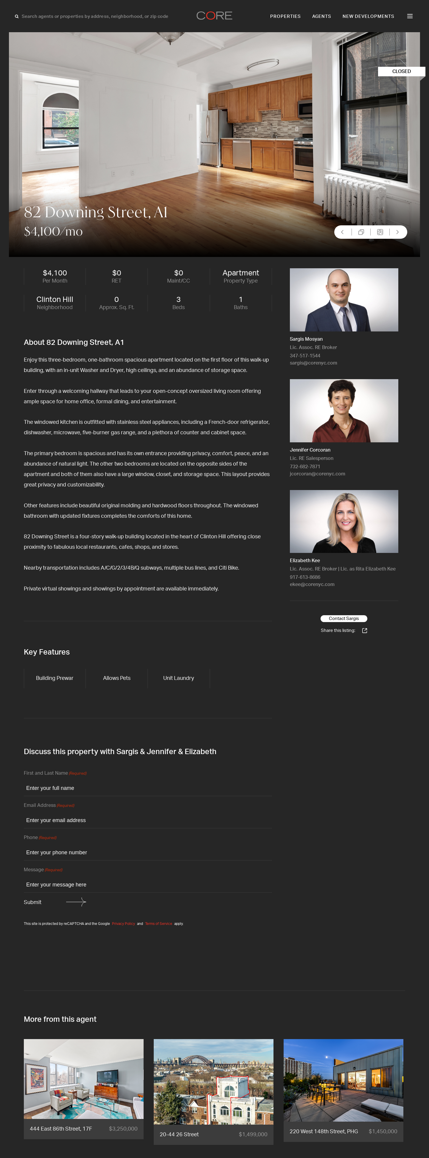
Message (43, 870)
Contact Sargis (344, 618)
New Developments (368, 16)
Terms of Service (158, 924)
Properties (285, 16)
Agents (322, 16)
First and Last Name (55, 773)
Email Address (49, 805)
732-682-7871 (305, 466)
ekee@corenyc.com (312, 584)
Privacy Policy (123, 924)
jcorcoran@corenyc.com (317, 474)
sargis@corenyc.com (313, 363)
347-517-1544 (305, 356)
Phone (40, 838)
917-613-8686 (305, 577)
